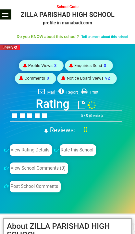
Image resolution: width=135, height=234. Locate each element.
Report (67, 92)
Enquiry (10, 47)
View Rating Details (29, 149)
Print (89, 92)
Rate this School (77, 149)
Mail (46, 92)
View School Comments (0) (38, 168)
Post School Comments (34, 186)
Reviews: (68, 130)
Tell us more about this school (104, 37)
